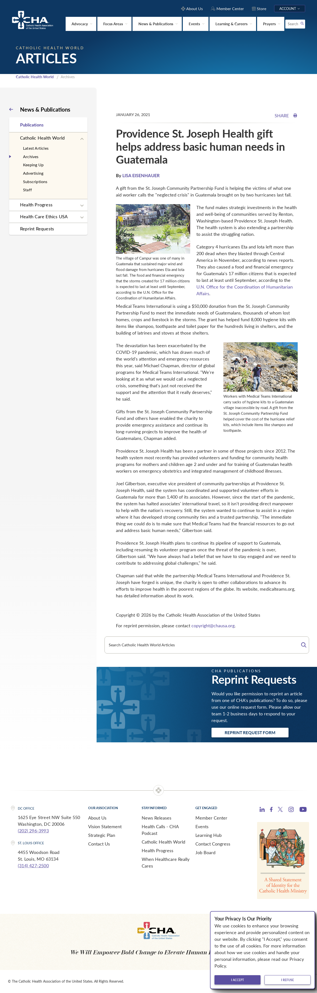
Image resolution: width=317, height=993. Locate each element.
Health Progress (36, 205)
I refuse (287, 980)
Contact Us (99, 844)
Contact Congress (212, 844)
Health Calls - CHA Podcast (160, 829)
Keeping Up (33, 164)
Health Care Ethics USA (44, 216)
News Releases (156, 818)
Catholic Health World (35, 76)
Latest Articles (36, 148)
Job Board (205, 852)
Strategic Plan (101, 835)
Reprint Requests (37, 229)
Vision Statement (105, 826)
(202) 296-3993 (33, 831)
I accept (237, 980)
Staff (27, 189)
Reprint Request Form (250, 732)
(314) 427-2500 (33, 866)
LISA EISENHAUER (141, 175)
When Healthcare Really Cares (165, 862)
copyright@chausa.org (213, 626)
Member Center (211, 818)
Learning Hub (208, 835)
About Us (97, 818)
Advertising (33, 173)
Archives (31, 156)
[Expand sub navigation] (82, 139)
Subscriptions (35, 181)
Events (202, 826)
